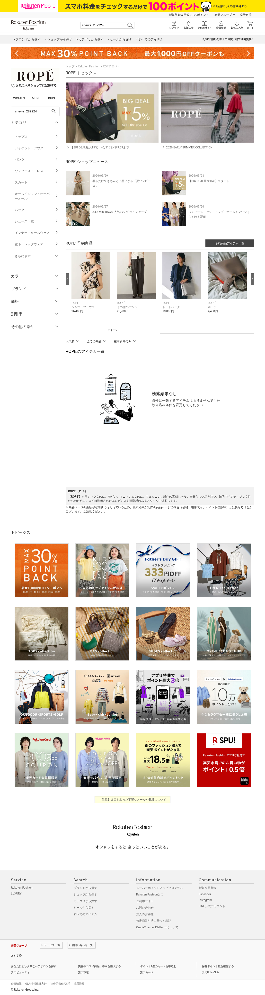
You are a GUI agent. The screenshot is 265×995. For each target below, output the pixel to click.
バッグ (36, 210)
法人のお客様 (145, 914)
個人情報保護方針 (36, 983)
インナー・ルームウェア (36, 232)
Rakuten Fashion (88, 66)
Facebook (205, 894)
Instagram (205, 900)
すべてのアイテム (85, 914)
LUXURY (16, 893)
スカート (36, 182)
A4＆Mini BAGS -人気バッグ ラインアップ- (120, 212)
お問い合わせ (145, 907)
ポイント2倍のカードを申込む (158, 966)
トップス (36, 136)
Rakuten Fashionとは (150, 894)
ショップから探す (85, 894)
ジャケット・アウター (36, 148)
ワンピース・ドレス (36, 171)
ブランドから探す (85, 888)
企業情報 (16, 983)
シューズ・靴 (36, 221)
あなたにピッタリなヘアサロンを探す (33, 966)
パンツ (36, 159)
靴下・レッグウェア (36, 244)
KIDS (51, 98)
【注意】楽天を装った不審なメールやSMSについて (132, 799)
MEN (35, 98)
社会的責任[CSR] (60, 983)
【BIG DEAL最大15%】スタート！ (210, 181)
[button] (92, 286)
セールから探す (84, 907)
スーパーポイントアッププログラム (159, 888)
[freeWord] (35, 111)
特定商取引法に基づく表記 (153, 920)
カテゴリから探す (85, 901)
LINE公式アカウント (212, 906)
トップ (70, 66)
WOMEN (19, 98)
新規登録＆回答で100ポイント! (189, 15)
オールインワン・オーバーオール (36, 196)
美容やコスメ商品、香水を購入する (99, 966)
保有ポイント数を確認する (218, 966)
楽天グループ (223, 15)
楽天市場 (246, 15)
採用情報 (79, 983)
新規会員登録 (207, 888)
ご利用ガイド (145, 901)
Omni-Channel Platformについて (157, 927)
